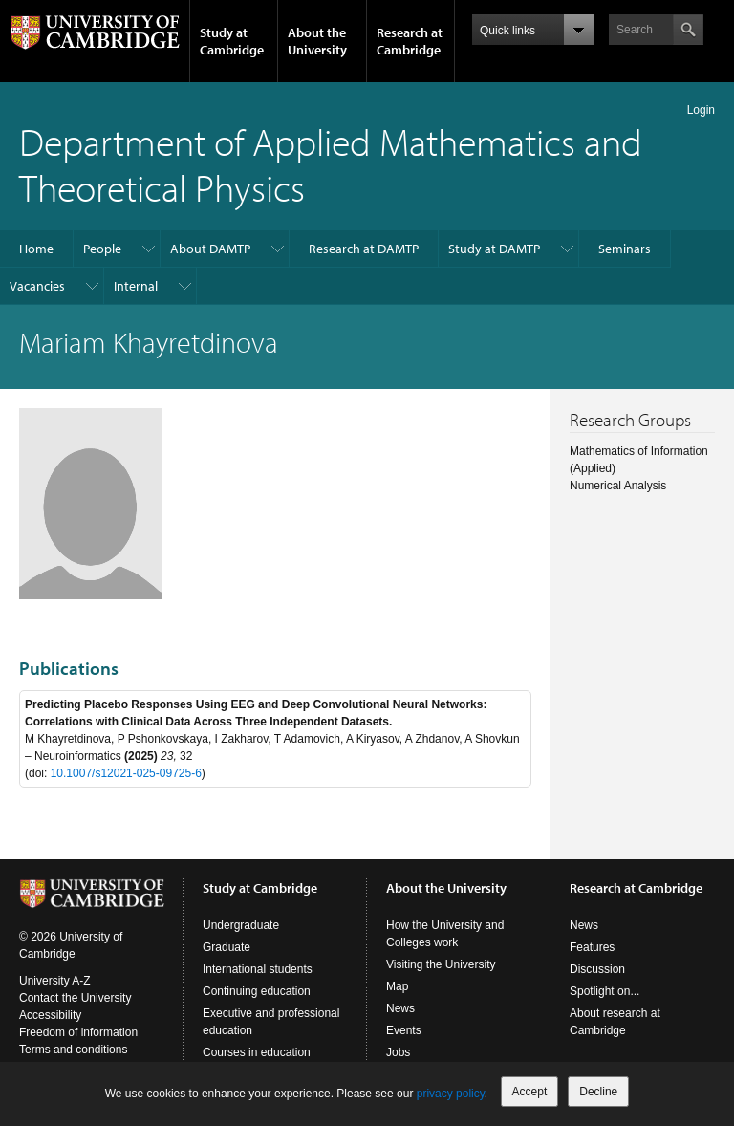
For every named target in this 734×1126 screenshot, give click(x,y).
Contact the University (75, 998)
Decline (598, 1091)
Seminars (624, 248)
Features (592, 947)
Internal (136, 285)
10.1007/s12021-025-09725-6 (126, 773)
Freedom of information (78, 1032)
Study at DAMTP (494, 248)
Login (701, 110)
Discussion (597, 969)
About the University (317, 41)
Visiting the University (441, 964)
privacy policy (451, 1093)
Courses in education (257, 1052)
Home (36, 248)
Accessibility (50, 1015)
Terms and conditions (73, 1049)
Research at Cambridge (410, 41)
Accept (530, 1091)
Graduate (226, 947)
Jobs (398, 1052)
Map (397, 986)
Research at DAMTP (364, 248)
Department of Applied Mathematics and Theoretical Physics (330, 164)
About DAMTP (210, 248)
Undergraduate (241, 925)
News (400, 1008)
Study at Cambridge (232, 41)
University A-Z (55, 980)
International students (258, 969)
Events (403, 1030)
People (102, 248)
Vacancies (37, 285)
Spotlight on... (604, 991)
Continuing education (257, 991)
